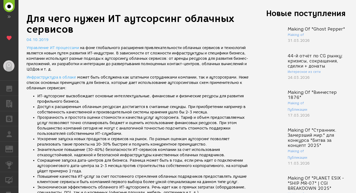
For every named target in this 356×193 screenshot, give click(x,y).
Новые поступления (306, 13)
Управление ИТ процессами (53, 48)
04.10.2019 (37, 40)
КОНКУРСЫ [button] (11, 164)
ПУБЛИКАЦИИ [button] (11, 103)
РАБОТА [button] (11, 133)
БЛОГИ (11, 118)
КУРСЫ (11, 179)
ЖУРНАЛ (11, 148)
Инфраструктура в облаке (51, 77)
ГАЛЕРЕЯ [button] (11, 88)
